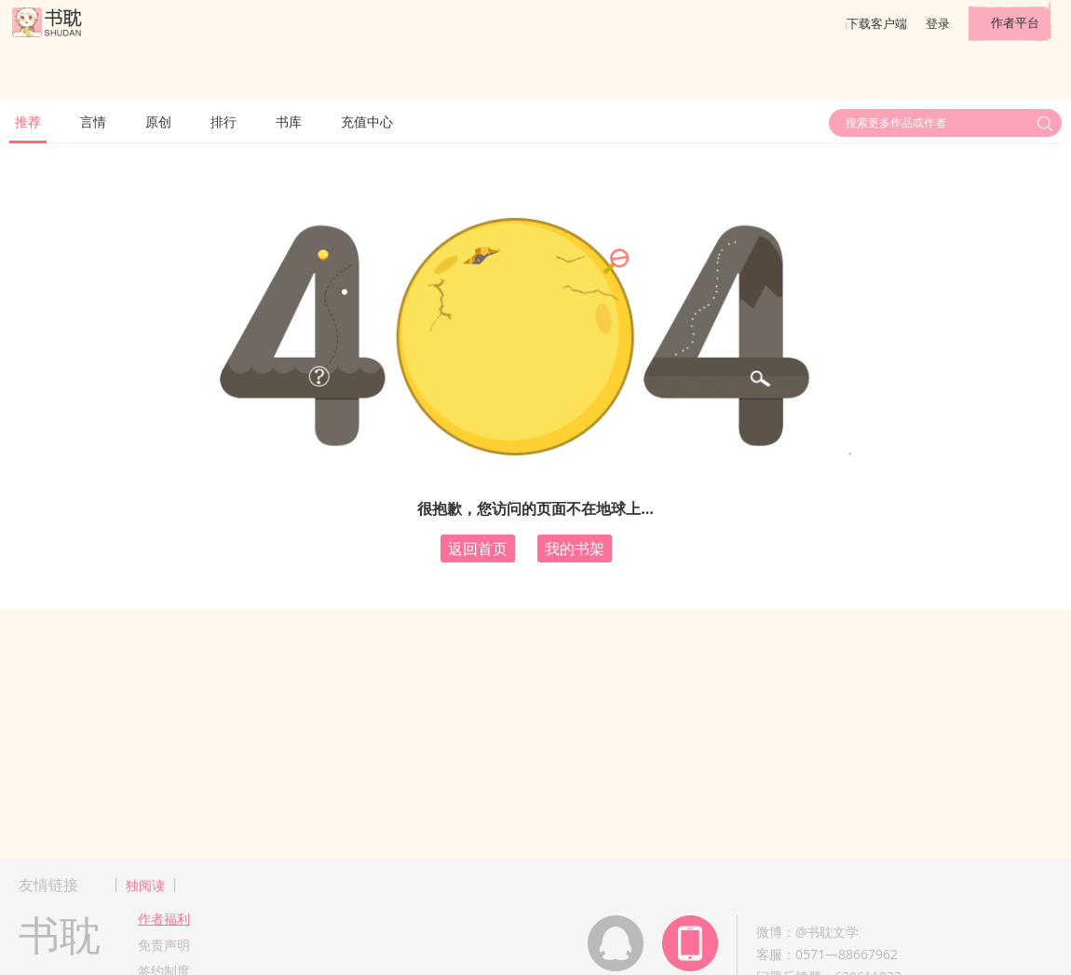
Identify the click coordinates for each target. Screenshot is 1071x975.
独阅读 (145, 885)
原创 (158, 121)
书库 (289, 121)
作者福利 (164, 919)
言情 (93, 121)
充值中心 (367, 121)
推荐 (28, 121)
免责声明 (164, 945)
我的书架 (574, 548)
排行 (223, 121)
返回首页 (478, 548)
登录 (938, 23)
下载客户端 (877, 23)
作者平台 (1015, 22)
